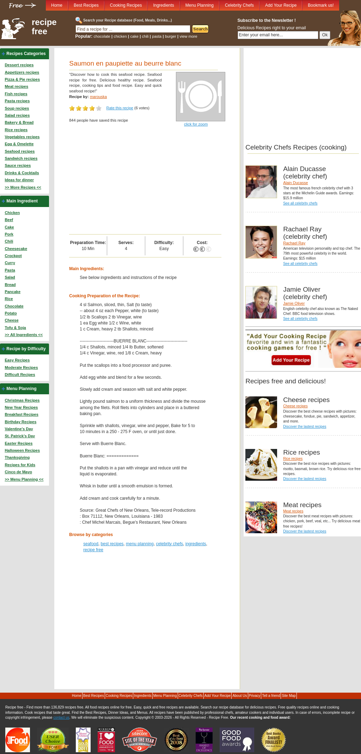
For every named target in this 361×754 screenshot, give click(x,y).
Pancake (12, 292)
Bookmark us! (321, 5)
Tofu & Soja (15, 328)
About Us (239, 696)
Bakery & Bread (19, 122)
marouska (98, 97)
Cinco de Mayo (18, 472)
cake (134, 36)
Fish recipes (16, 94)
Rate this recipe (119, 108)
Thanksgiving (17, 457)
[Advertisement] (145, 181)
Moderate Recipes (21, 367)
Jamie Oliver (294, 303)
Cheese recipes (295, 406)
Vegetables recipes (22, 137)
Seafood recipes (20, 151)
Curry (10, 263)
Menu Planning (199, 5)
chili (145, 36)
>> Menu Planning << (24, 479)
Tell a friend (271, 696)
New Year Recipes (21, 407)
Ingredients (163, 5)
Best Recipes (86, 5)
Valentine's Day (19, 429)
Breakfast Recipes (21, 414)
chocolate (102, 36)
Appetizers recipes (22, 72)
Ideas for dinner (19, 180)
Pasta (10, 270)
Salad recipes (17, 115)
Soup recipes (17, 108)
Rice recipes (16, 130)
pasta (156, 36)
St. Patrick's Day (20, 436)
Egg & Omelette (19, 144)
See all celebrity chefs (300, 203)
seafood (90, 543)
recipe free (44, 27)
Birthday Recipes (20, 422)
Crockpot (13, 256)
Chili (9, 241)
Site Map (288, 696)
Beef (9, 220)
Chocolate (14, 306)
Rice (9, 299)
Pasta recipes (17, 101)
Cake (9, 227)
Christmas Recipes (22, 400)
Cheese (11, 320)
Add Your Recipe (280, 5)
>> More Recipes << (23, 187)
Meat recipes (16, 86)
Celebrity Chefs (239, 5)
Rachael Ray (294, 243)
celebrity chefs (169, 543)
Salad (10, 277)
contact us (61, 717)
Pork (9, 234)
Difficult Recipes (20, 374)
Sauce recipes (18, 165)
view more (188, 36)
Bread (10, 284)
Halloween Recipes (22, 450)
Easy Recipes (17, 360)
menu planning (140, 543)
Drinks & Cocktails (22, 173)
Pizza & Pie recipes (22, 79)
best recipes (112, 543)
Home (56, 5)
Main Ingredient (22, 201)
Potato (11, 313)
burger (170, 36)
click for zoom (196, 124)
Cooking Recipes (126, 5)
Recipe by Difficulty (25, 348)
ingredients (195, 543)
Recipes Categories (25, 53)
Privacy (255, 696)
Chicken (12, 213)
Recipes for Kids (20, 465)
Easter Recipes (18, 443)
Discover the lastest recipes (304, 426)
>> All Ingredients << (24, 335)
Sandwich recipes (21, 158)
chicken (120, 36)
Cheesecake (16, 249)
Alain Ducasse (295, 183)
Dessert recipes (19, 65)
